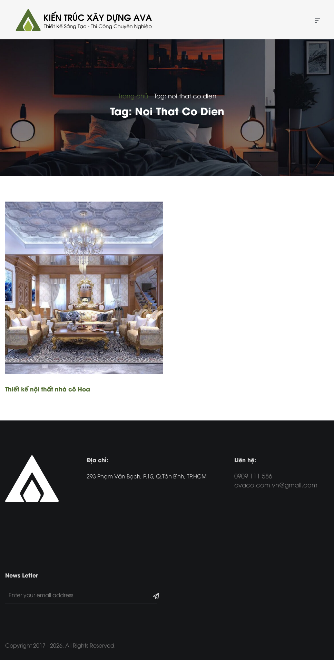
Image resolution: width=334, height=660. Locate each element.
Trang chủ (133, 95)
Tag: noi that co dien (185, 95)
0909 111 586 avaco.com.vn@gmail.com (275, 480)
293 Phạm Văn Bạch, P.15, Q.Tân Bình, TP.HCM (147, 476)
